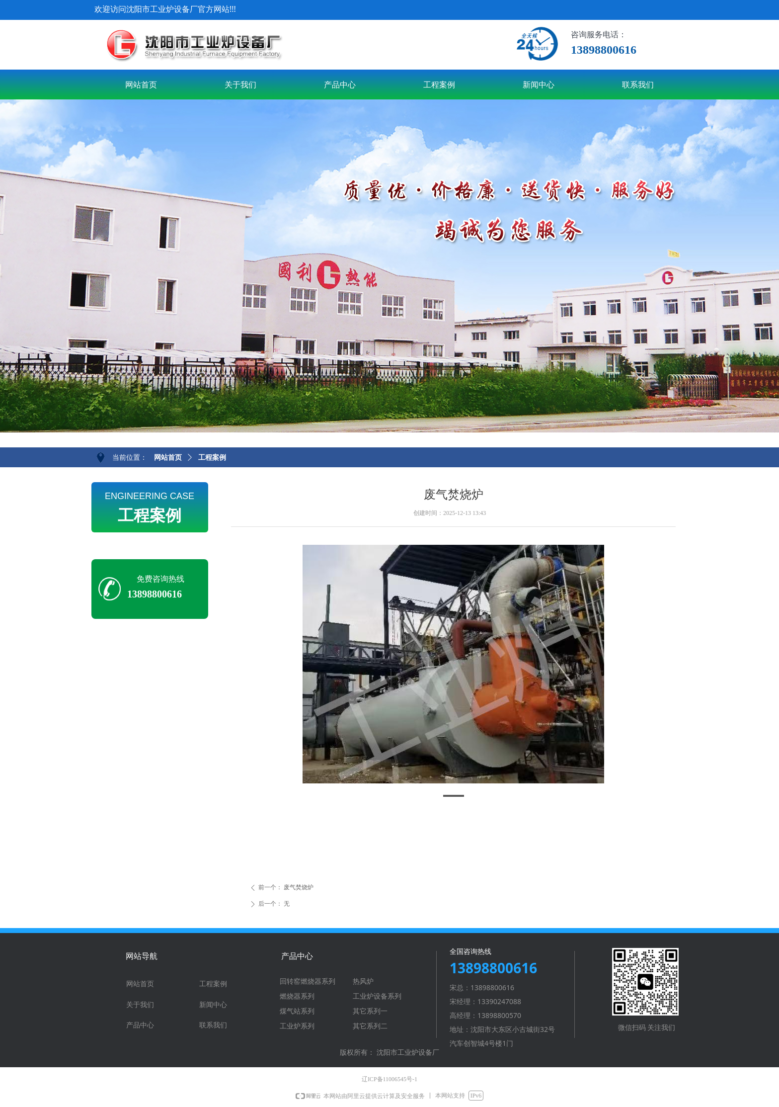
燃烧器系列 (297, 996)
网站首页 (168, 457)
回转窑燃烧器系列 (307, 981)
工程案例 (212, 457)
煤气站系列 (297, 1011)
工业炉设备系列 (377, 996)
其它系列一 (370, 1011)
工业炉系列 (297, 1026)
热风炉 (363, 981)
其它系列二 (370, 1026)
